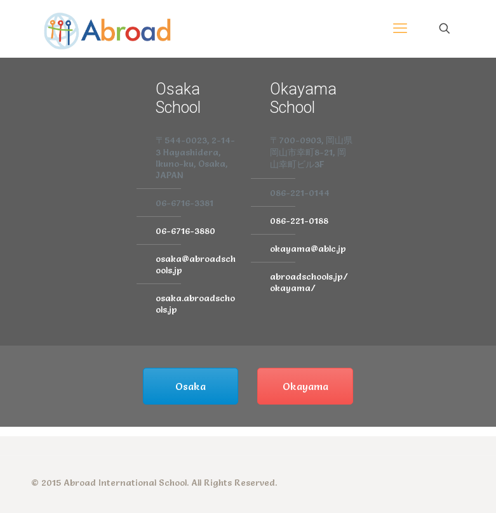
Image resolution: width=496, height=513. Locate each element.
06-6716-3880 (185, 231)
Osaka (190, 386)
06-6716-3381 (184, 203)
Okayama (305, 386)
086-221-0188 (299, 220)
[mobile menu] (400, 28)
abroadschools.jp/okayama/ (309, 282)
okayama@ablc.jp (308, 248)
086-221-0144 (300, 192)
